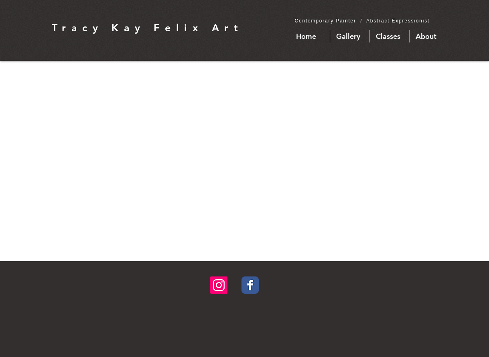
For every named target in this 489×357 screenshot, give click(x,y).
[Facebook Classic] (250, 285)
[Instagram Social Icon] (218, 285)
